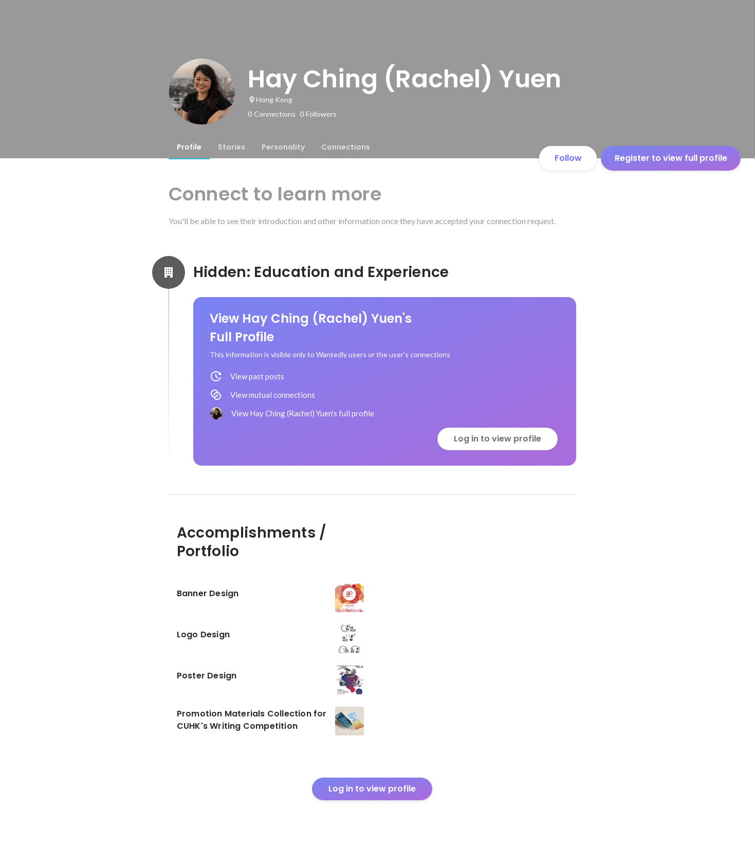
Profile (189, 147)
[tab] (189, 147)
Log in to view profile (497, 439)
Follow (568, 158)
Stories (231, 147)
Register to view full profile (671, 158)
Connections (345, 147)
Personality (283, 147)
